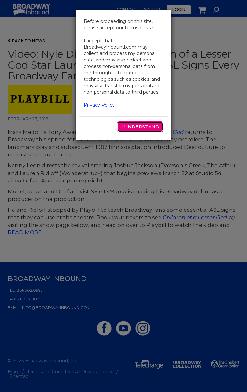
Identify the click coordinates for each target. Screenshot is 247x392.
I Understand (140, 127)
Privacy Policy (99, 105)
